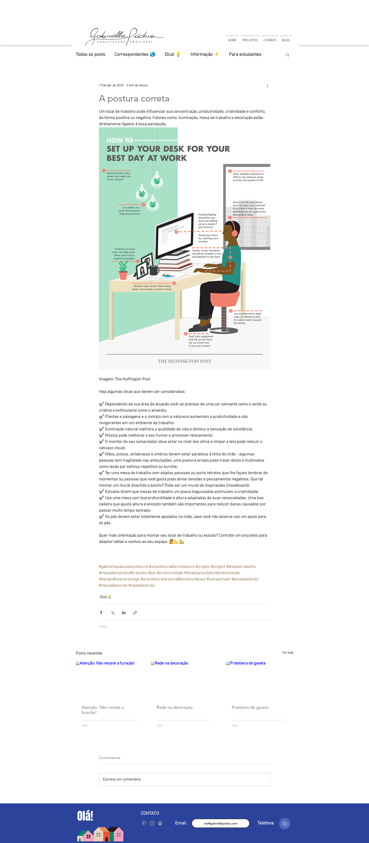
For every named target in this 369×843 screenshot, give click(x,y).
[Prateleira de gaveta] (259, 680)
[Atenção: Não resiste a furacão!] (109, 680)
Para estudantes (245, 54)
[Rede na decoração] (184, 680)
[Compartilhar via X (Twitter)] (112, 612)
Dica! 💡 (173, 54)
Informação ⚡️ (205, 54)
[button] (287, 54)
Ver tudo (287, 653)
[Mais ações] (267, 85)
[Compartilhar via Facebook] (101, 612)
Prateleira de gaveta (250, 707)
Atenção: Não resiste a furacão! (103, 710)
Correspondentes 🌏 (134, 54)
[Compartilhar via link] (135, 612)
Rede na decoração (175, 707)
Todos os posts (90, 54)
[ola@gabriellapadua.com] (221, 823)
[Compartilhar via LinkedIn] (124, 612)
